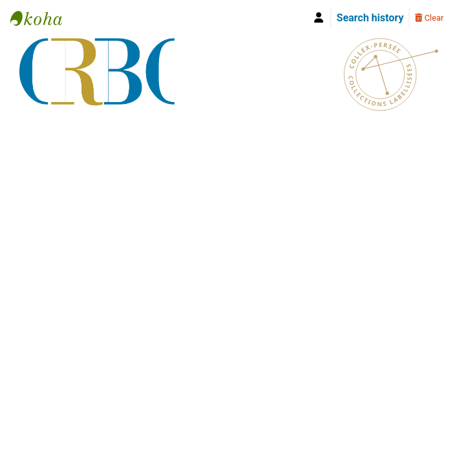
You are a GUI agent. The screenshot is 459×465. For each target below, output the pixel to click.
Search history (370, 18)
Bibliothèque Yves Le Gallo (42, 18)
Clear (429, 18)
